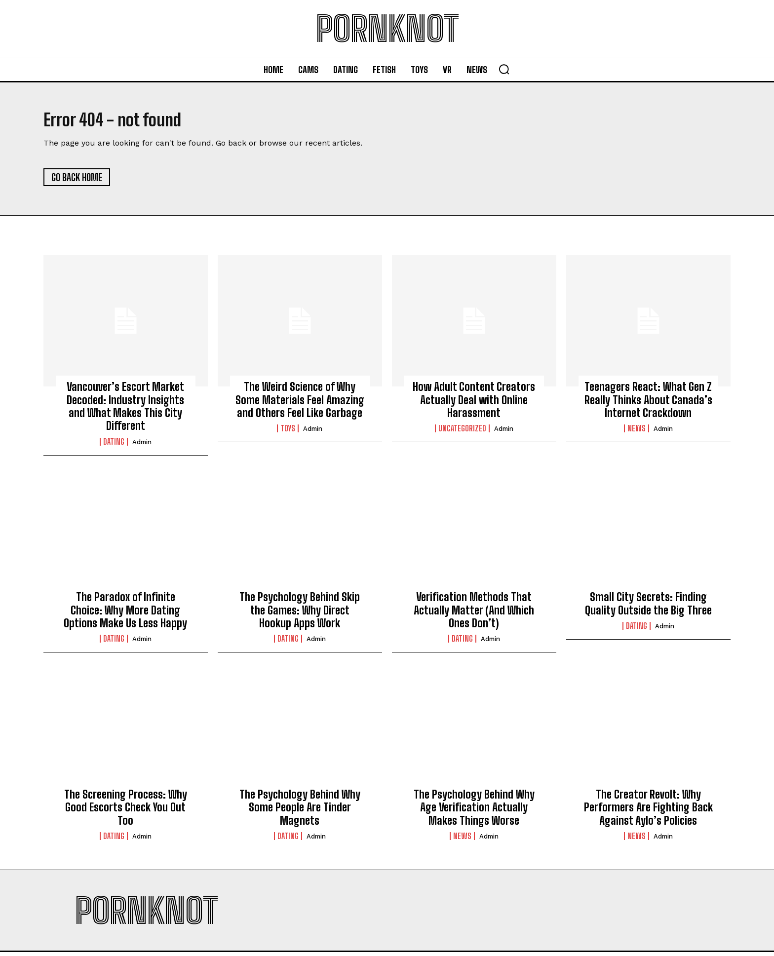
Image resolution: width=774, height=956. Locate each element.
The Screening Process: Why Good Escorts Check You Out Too (125, 811)
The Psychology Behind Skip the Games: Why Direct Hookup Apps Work (299, 614)
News (636, 433)
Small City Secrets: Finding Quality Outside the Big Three (648, 608)
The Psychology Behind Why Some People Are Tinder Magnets (299, 811)
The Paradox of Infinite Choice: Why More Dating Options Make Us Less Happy (125, 614)
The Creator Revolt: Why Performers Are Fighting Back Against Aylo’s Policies (648, 811)
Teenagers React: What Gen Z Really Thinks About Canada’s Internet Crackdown (648, 404)
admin (142, 446)
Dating (113, 446)
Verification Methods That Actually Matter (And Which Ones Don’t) (474, 614)
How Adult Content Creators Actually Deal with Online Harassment (474, 404)
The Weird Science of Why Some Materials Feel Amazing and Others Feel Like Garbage (299, 404)
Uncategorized (462, 433)
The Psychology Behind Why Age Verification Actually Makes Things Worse (474, 811)
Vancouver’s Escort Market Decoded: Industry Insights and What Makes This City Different (125, 410)
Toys (287, 433)
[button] (504, 69)
